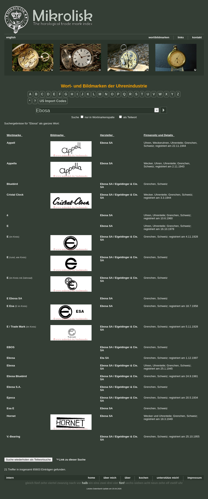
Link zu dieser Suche (70, 459)
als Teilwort (130, 117)
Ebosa (104, 142)
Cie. (135, 183)
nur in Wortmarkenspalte (100, 117)
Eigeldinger (122, 183)
